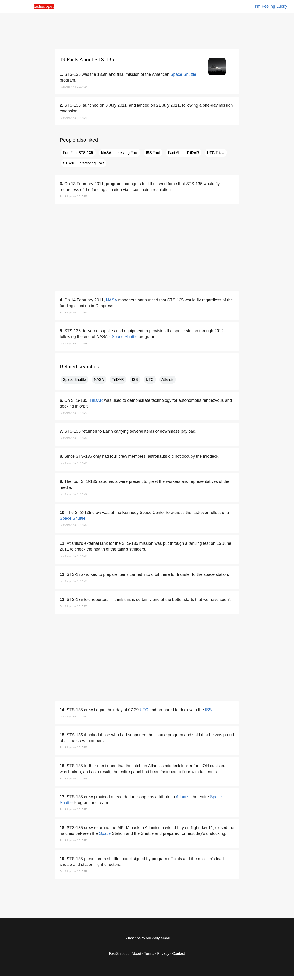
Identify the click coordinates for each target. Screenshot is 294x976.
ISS (135, 380)
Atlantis (167, 380)
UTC (149, 380)
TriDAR (118, 380)
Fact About (183, 153)
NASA (111, 300)
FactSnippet (119, 954)
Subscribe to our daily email (147, 938)
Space (105, 833)
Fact (153, 153)
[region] (147, 30)
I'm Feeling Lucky (271, 6)
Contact (178, 954)
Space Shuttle (183, 74)
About (136, 954)
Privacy (163, 954)
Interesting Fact (119, 153)
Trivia (215, 153)
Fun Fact (78, 153)
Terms (149, 954)
